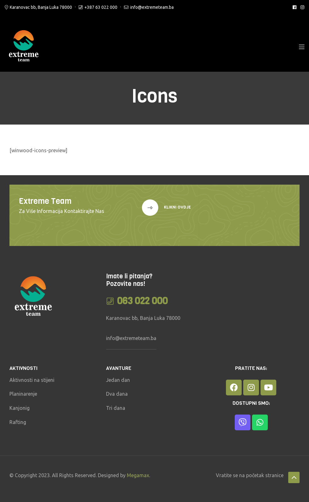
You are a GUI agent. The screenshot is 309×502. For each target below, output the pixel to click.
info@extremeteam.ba (152, 7)
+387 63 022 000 (100, 7)
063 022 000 (142, 301)
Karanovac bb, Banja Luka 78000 (41, 7)
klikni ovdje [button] (177, 207)
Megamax (138, 475)
